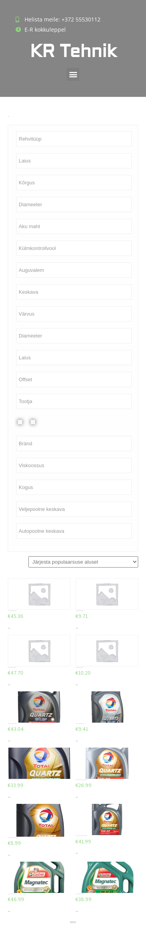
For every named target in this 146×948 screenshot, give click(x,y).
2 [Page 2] (71, 922)
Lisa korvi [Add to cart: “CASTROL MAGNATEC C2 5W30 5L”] (9, 911)
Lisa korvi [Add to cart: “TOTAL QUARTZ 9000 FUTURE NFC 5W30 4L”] (76, 797)
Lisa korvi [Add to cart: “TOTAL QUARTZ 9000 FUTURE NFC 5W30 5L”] (9, 797)
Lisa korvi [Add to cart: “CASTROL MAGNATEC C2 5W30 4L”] (76, 911)
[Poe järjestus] (83, 562)
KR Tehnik (73, 51)
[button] (73, 74)
